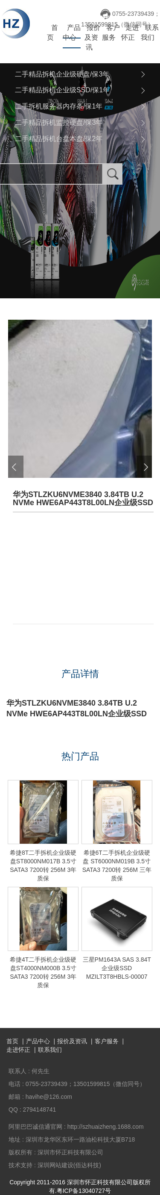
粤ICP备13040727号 (84, 1190)
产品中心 (72, 32)
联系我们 (150, 32)
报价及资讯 (92, 37)
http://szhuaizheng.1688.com (105, 1126)
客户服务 (111, 32)
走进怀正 (130, 32)
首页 (52, 32)
